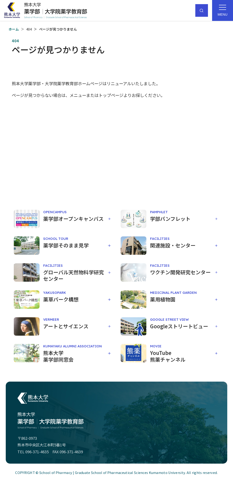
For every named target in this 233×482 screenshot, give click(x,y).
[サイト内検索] (201, 10)
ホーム (14, 29)
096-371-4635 (37, 451)
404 (29, 29)
